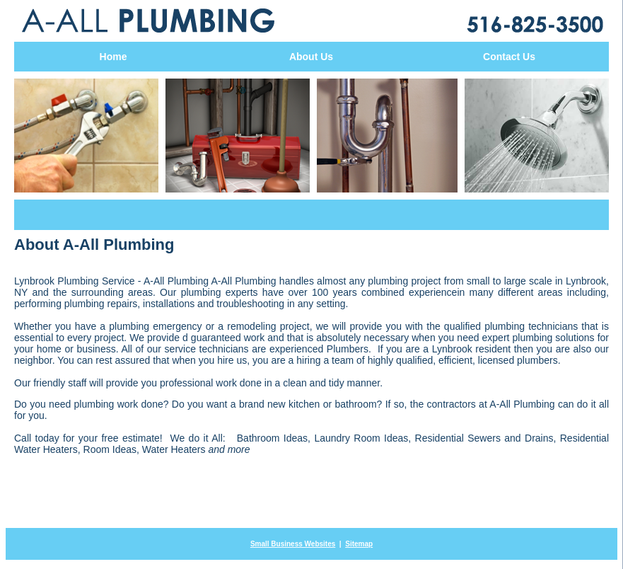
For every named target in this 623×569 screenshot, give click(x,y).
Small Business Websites (292, 544)
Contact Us (509, 56)
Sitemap (359, 544)
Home (113, 56)
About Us (311, 56)
